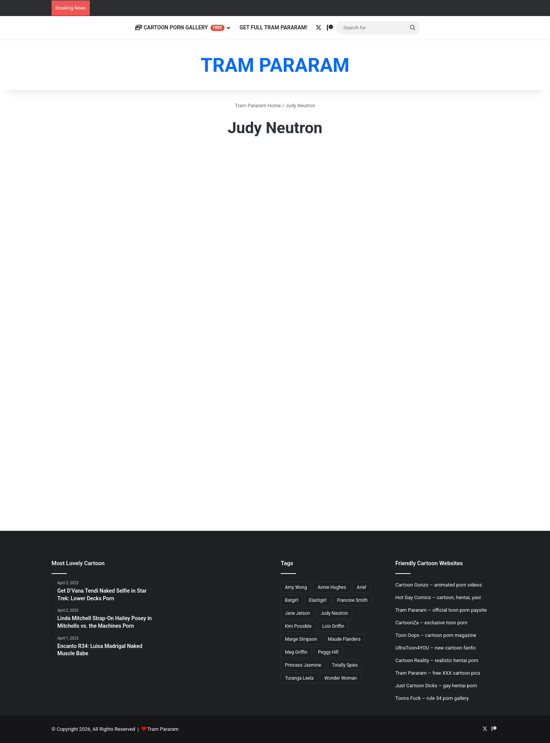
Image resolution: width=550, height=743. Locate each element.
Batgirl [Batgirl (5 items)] (291, 600)
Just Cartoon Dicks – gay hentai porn (436, 685)
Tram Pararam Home (258, 105)
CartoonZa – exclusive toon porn (431, 622)
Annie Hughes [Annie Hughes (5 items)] (332, 587)
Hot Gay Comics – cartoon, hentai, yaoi (438, 597)
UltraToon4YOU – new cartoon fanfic (435, 648)
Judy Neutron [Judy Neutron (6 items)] (334, 613)
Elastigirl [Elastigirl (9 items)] (318, 600)
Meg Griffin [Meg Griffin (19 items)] (296, 652)
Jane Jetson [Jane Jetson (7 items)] (297, 613)
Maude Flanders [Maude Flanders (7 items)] (344, 639)
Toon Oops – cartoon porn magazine (435, 635)
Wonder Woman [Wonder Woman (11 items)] (340, 678)
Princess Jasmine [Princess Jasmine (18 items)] (303, 665)
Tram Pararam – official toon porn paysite (441, 610)
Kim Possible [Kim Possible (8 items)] (298, 626)
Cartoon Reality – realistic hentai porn (436, 660)
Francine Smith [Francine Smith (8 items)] (352, 600)
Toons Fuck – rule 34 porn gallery (432, 698)
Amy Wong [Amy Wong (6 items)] (296, 587)
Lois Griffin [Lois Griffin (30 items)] (333, 626)
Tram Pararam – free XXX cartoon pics (437, 673)
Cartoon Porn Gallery (180, 27)
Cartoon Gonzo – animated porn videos (438, 585)
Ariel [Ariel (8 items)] (361, 587)
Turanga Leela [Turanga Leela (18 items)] (299, 678)
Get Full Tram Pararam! (273, 27)
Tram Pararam (163, 729)
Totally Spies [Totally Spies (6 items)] (345, 665)
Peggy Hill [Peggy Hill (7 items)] (328, 652)
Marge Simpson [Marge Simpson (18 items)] (301, 639)
